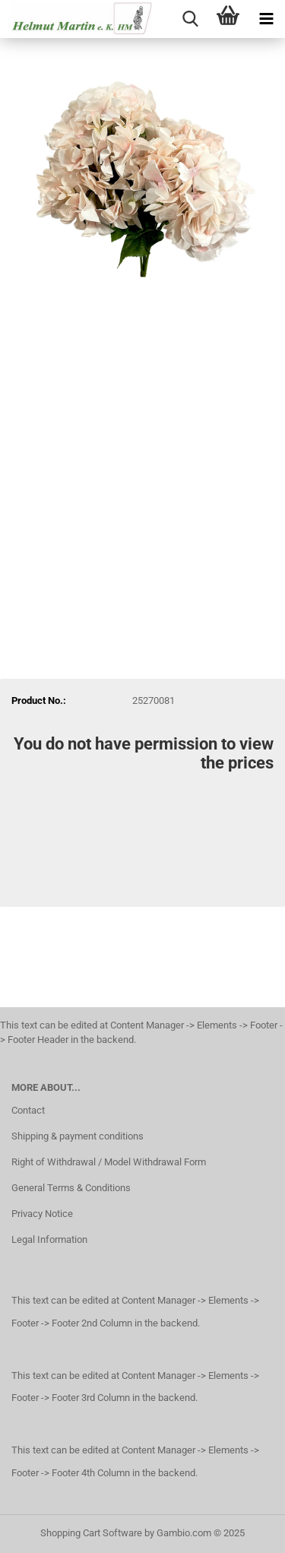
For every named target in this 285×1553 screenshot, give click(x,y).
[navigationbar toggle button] (266, 19)
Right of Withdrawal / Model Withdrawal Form (108, 1162)
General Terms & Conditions (71, 1187)
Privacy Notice (42, 1213)
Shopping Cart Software (91, 1533)
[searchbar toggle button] (190, 19)
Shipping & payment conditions (77, 1136)
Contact (28, 1110)
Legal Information (49, 1239)
